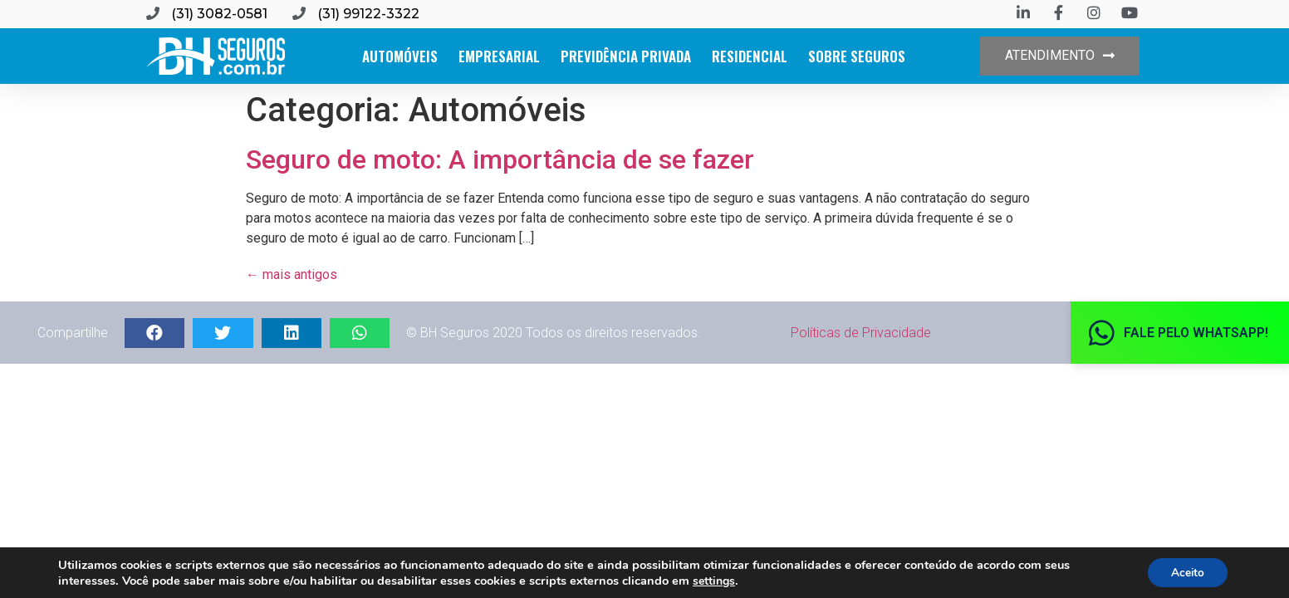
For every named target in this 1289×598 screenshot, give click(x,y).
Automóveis (400, 56)
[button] (1060, 56)
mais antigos (291, 274)
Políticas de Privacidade (861, 333)
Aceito (1186, 572)
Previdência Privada (626, 56)
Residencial (749, 56)
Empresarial (499, 56)
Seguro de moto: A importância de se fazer (500, 159)
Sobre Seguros (856, 56)
